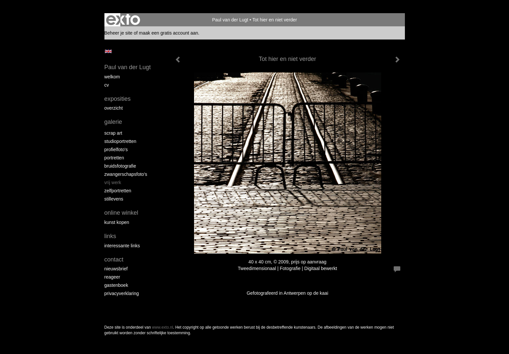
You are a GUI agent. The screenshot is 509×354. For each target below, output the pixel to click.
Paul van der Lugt (230, 19)
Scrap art (113, 133)
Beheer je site (118, 33)
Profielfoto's (116, 149)
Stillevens (114, 199)
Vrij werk (112, 182)
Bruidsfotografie (120, 166)
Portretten (114, 157)
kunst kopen (116, 222)
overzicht (113, 108)
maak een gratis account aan (168, 33)
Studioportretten (120, 141)
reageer (112, 277)
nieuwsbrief (116, 268)
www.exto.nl (162, 327)
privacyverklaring (121, 293)
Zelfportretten (117, 190)
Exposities (117, 98)
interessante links (122, 245)
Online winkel (121, 212)
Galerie (113, 122)
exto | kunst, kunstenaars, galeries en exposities (123, 19)
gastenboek (116, 285)
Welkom (112, 76)
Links (110, 236)
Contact (114, 259)
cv (106, 85)
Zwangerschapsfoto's (125, 174)
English (108, 51)
